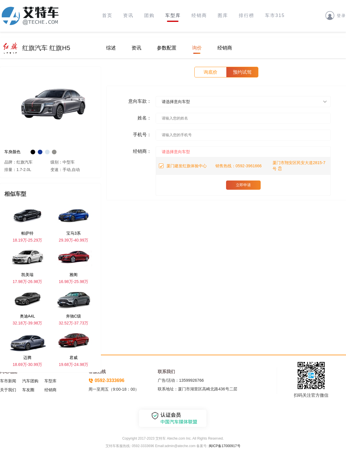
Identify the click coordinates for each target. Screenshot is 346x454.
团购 (149, 15)
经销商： (142, 151)
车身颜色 (12, 151)
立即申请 (243, 185)
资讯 (128, 15)
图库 (223, 15)
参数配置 (166, 48)
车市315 (275, 15)
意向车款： (139, 101)
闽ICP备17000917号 (224, 446)
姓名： (144, 117)
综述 (111, 48)
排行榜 (246, 15)
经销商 (199, 15)
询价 (197, 48)
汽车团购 (30, 381)
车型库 (173, 15)
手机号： (142, 134)
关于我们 (8, 389)
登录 (335, 15)
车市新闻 (8, 381)
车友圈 (28, 389)
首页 (107, 15)
